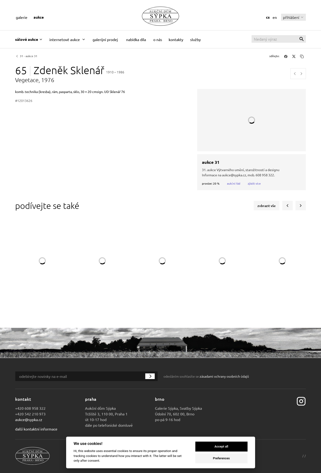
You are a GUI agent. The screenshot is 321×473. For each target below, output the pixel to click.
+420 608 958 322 (30, 408)
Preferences (221, 458)
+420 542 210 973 (30, 413)
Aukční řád (233, 183)
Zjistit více (254, 183)
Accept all (221, 446)
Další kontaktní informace (36, 429)
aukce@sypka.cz (28, 419)
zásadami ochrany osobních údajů (224, 376)
